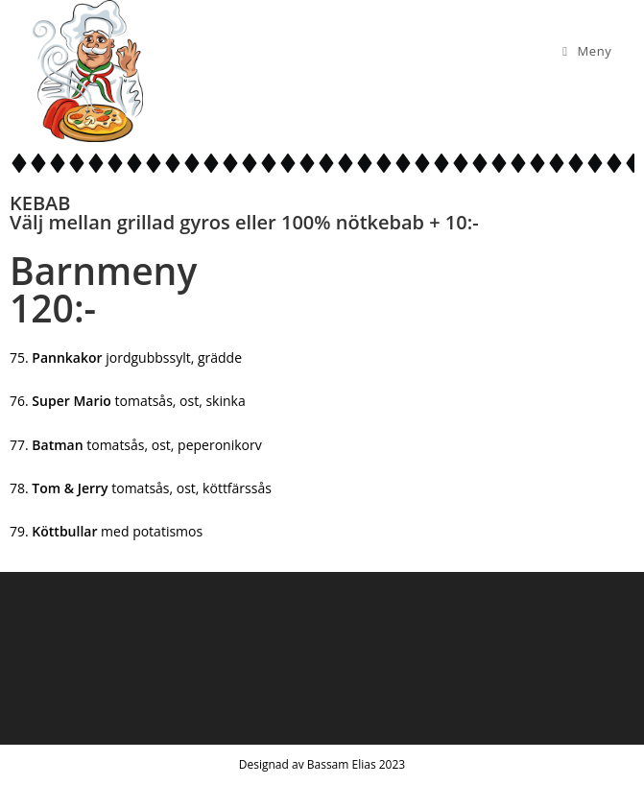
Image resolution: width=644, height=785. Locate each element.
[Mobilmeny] (586, 51)
